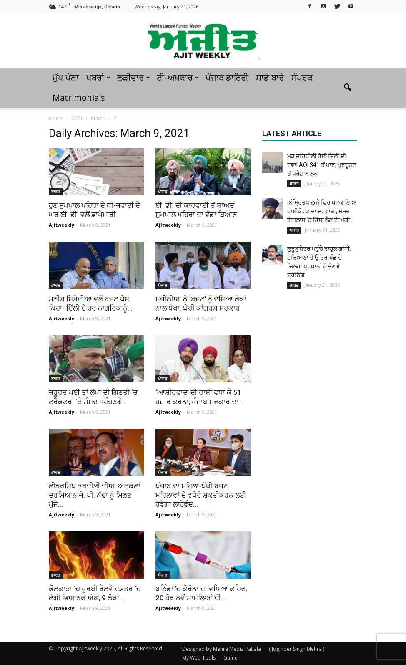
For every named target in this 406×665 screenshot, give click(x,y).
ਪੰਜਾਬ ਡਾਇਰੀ (227, 77)
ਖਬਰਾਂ (98, 77)
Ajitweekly (61, 225)
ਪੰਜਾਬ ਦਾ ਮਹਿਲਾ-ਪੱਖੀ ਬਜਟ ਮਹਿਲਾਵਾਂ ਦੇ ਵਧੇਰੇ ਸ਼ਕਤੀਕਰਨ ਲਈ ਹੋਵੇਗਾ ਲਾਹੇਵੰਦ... (200, 495)
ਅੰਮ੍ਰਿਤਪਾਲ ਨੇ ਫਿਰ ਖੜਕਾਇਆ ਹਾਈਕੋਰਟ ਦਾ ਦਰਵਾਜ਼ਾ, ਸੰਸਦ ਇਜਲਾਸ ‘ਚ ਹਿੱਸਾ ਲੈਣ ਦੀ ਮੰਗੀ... (321, 211)
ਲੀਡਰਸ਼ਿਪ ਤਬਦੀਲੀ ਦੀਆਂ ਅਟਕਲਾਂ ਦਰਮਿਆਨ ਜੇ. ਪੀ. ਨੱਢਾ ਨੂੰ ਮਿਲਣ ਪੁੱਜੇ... (94, 495)
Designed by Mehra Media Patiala (221, 648)
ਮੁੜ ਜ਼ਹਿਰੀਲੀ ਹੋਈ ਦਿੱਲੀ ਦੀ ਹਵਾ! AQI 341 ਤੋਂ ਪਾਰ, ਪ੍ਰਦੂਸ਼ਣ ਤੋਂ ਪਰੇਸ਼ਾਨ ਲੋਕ (321, 165)
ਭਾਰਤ (55, 192)
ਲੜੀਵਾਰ (133, 77)
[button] (347, 88)
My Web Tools (199, 657)
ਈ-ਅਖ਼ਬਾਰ (178, 77)
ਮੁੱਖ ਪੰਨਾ (66, 77)
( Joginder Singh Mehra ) (296, 648)
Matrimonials (79, 97)
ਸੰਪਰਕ (302, 77)
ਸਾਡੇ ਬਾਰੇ (270, 77)
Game (230, 657)
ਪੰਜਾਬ (162, 192)
